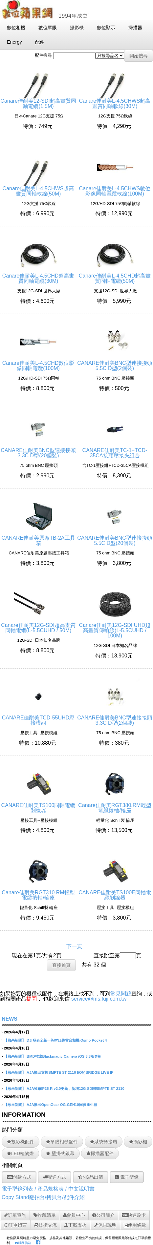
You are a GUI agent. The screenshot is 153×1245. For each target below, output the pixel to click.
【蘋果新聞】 (15, 1040)
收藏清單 (44, 1215)
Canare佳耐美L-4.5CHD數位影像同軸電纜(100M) (38, 363)
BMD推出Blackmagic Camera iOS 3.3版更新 (64, 1056)
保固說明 (105, 1225)
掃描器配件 (100, 1153)
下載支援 (75, 1225)
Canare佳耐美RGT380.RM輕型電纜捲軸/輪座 (114, 805)
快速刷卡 (134, 1215)
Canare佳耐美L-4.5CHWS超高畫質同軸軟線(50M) (38, 188)
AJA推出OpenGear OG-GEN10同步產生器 (62, 1105)
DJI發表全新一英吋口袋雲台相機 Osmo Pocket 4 (67, 1040)
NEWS (9, 1019)
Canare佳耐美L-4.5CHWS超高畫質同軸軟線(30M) (115, 101)
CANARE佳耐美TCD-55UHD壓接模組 (38, 718)
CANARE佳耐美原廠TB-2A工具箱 (38, 538)
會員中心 (74, 1215)
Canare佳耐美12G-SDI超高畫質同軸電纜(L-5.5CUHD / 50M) (38, 625)
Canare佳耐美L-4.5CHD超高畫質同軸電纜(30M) (38, 276)
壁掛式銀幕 (60, 1153)
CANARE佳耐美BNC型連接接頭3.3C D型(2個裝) (114, 718)
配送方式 (54, 1177)
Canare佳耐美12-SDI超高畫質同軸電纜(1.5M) (38, 101)
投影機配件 (20, 1141)
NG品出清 (90, 1177)
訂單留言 (15, 1225)
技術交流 (45, 1225)
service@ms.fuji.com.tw (98, 999)
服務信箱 (23, 1243)
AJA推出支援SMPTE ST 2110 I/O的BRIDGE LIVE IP (70, 1072)
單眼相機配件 (62, 1141)
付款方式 (19, 1177)
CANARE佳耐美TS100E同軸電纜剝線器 (114, 892)
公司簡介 (103, 1215)
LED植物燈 (20, 1153)
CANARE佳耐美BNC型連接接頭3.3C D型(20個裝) (38, 450)
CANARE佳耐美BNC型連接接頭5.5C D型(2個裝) (114, 363)
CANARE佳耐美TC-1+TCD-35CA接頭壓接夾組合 (114, 450)
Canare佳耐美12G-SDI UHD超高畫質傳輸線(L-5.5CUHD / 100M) (115, 627)
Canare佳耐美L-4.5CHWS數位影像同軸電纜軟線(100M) (115, 188)
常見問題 (120, 993)
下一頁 (74, 946)
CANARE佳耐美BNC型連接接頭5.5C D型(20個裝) (114, 538)
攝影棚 (138, 1141)
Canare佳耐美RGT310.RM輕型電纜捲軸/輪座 (38, 892)
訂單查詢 (15, 1215)
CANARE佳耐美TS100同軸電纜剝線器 (38, 805)
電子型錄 (127, 1177)
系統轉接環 (103, 1141)
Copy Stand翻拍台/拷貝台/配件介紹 (43, 1197)
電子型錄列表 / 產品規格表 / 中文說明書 (48, 1189)
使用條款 (135, 1225)
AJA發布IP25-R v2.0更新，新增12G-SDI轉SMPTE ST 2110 (75, 1088)
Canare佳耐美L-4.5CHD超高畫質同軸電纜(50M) (115, 276)
